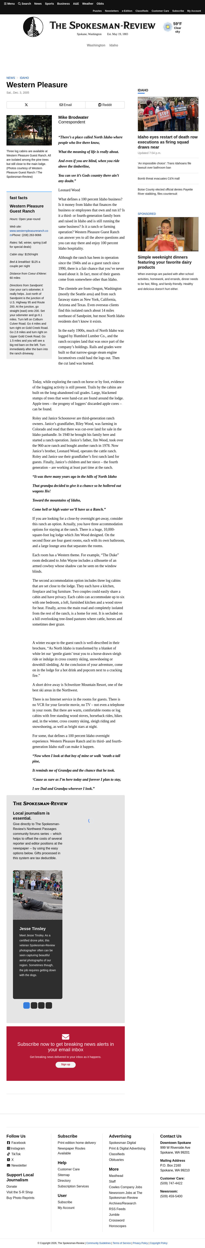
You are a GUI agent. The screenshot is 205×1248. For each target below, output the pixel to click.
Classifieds (142, 11)
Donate (11, 1186)
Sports (49, 3)
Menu (9, 3)
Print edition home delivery (77, 1142)
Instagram (15, 1148)
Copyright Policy (159, 1243)
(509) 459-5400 (171, 1196)
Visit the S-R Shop (19, 1192)
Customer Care (160, 11)
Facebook (16, 1142)
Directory (64, 1180)
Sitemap (64, 1175)
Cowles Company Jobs (125, 1187)
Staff (112, 1181)
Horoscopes (117, 1226)
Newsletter (16, 1165)
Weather (87, 3)
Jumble (114, 1214)
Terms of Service (122, 1243)
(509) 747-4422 (171, 1183)
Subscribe (178, 11)
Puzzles (97, 11)
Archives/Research (122, 1203)
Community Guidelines (98, 1243)
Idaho (113, 45)
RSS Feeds (117, 1209)
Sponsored (154, 213)
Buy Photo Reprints (20, 1198)
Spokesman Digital (122, 1142)
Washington (96, 45)
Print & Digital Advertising (127, 1148)
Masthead (116, 1175)
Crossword (116, 1220)
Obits (100, 3)
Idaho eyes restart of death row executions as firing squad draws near (168, 142)
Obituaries (116, 1159)
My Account (66, 1208)
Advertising (120, 1136)
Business (63, 3)
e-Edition (127, 11)
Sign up (65, 1064)
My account (194, 11)
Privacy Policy (140, 1243)
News (38, 3)
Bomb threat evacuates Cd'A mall (159, 178)
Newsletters (112, 11)
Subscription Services (73, 1186)
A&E (76, 3)
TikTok (13, 1154)
